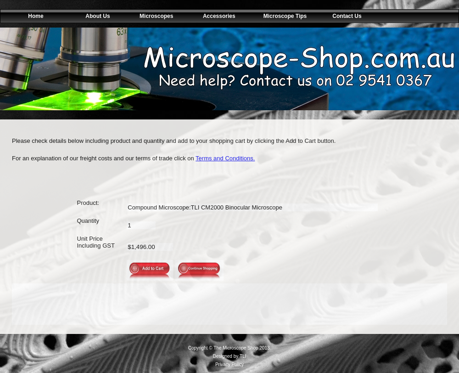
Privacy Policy (229, 364)
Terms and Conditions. (225, 158)
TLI (243, 356)
